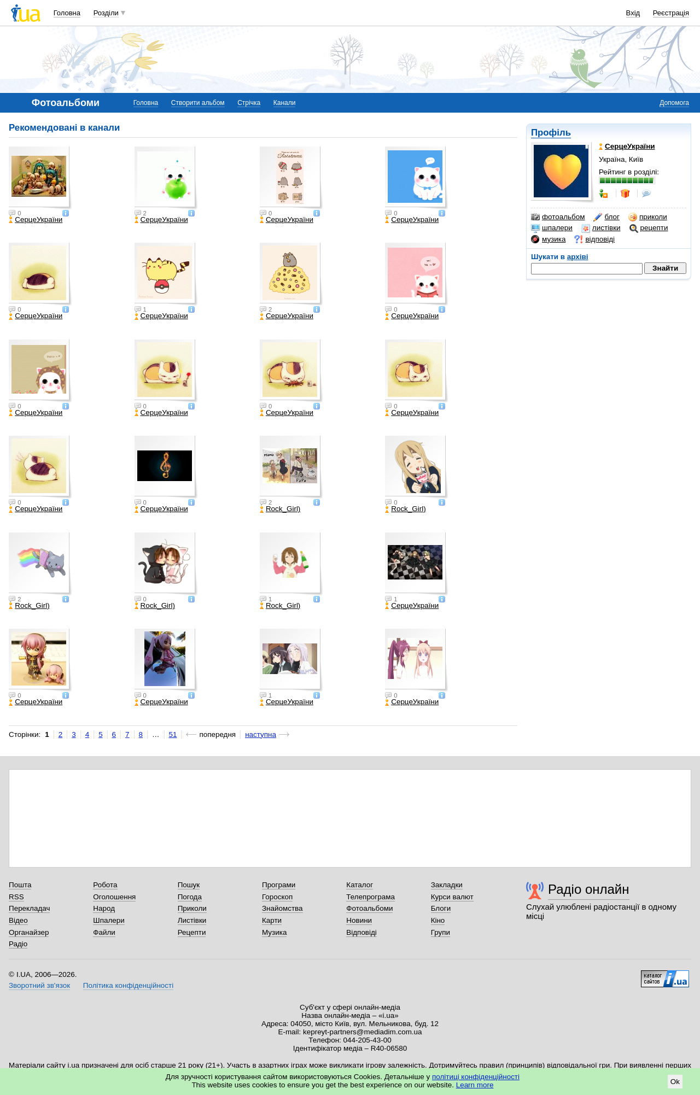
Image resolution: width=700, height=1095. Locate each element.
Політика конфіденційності (128, 985)
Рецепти (192, 932)
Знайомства (282, 908)
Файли (104, 932)
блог (606, 217)
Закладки (447, 885)
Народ (104, 908)
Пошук (189, 885)
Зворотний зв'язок (39, 985)
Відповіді (361, 932)
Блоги (441, 908)
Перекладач (29, 908)
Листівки (192, 920)
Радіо (18, 944)
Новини (359, 920)
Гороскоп (277, 897)
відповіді (594, 239)
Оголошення (114, 897)
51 (173, 734)
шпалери (552, 228)
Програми (278, 885)
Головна (67, 13)
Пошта (20, 885)
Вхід (633, 13)
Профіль (551, 132)
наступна (260, 734)
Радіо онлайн (588, 889)
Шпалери (108, 920)
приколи (647, 217)
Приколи (192, 908)
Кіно (438, 920)
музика (548, 239)
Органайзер (29, 932)
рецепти (648, 228)
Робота (105, 885)
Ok (675, 1082)
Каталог (359, 885)
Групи (440, 932)
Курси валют (452, 897)
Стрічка (248, 103)
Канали (284, 103)
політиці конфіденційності (476, 1077)
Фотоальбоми (369, 908)
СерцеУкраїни (35, 219)
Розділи (106, 13)
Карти (272, 920)
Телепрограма (370, 897)
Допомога (674, 103)
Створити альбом (198, 103)
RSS (16, 897)
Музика (274, 932)
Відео (18, 920)
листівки (601, 228)
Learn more (475, 1085)
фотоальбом (558, 217)
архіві (577, 257)
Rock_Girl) (280, 509)
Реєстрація (671, 13)
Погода (190, 897)
